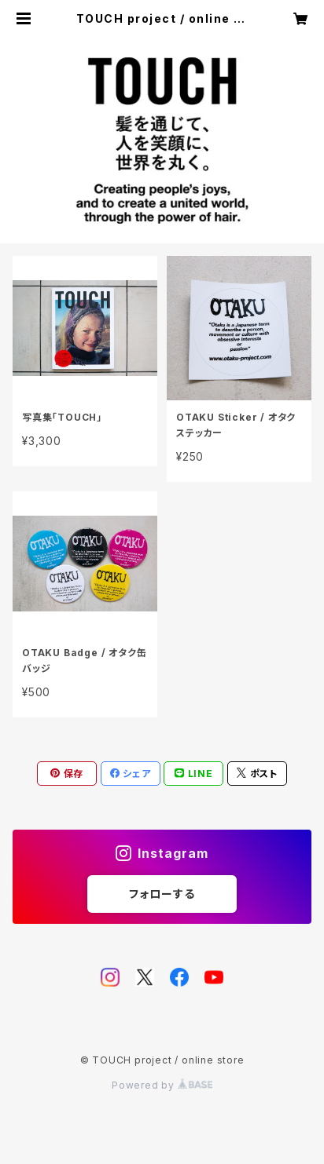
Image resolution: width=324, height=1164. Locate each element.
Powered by (162, 1085)
